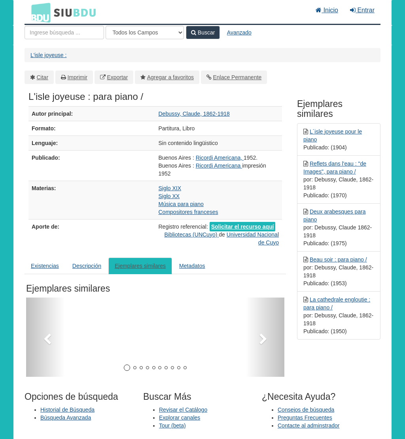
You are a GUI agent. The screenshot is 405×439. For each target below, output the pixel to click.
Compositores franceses (188, 212)
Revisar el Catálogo (183, 410)
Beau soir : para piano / (338, 259)
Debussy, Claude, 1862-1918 (194, 114)
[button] (45, 337)
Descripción (86, 266)
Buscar (203, 32)
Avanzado (239, 32)
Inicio (327, 10)
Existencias (45, 266)
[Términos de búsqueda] (64, 32)
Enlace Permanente (237, 77)
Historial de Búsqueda (67, 410)
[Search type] (145, 32)
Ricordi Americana (219, 165)
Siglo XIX (170, 188)
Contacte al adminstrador (308, 425)
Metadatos (192, 266)
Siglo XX (169, 196)
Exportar (117, 77)
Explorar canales (179, 417)
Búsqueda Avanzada (65, 417)
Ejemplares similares (140, 266)
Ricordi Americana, (220, 158)
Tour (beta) (172, 425)
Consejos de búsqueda (306, 410)
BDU (38, 12)
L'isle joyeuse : (48, 55)
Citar (43, 77)
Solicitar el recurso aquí (242, 226)
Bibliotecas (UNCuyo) (192, 234)
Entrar (362, 10)
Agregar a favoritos (170, 77)
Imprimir (77, 77)
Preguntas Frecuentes (305, 417)
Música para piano (181, 204)
